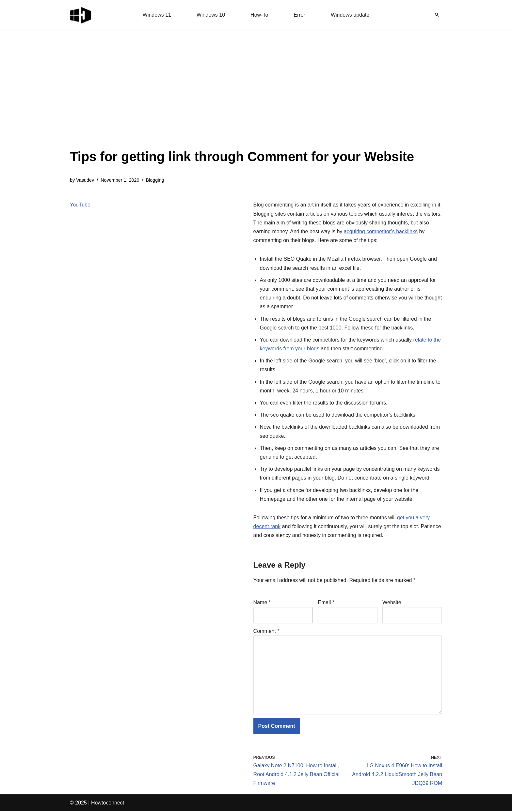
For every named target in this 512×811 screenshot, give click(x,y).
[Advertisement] (242, 98)
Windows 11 (157, 15)
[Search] (437, 15)
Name (262, 602)
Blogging (155, 180)
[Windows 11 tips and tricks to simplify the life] (81, 14)
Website (391, 602)
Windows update (350, 15)
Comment (266, 631)
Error (299, 15)
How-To (259, 15)
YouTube (80, 204)
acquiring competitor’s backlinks (381, 231)
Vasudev (85, 180)
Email (326, 602)
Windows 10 (211, 15)
